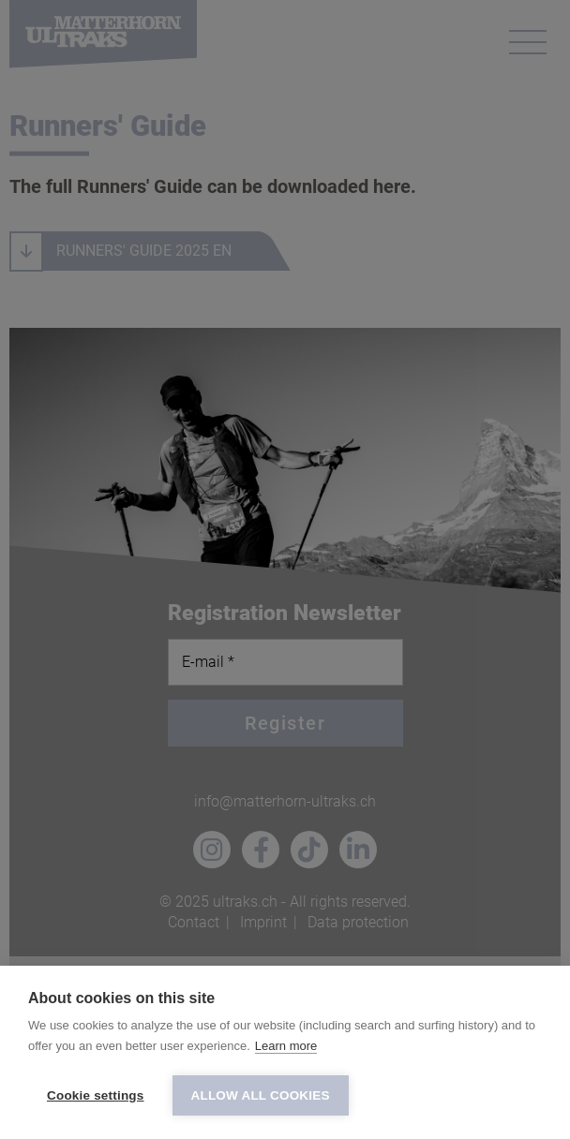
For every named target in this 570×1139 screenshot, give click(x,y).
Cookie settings (95, 1095)
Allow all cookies (260, 1095)
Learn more (286, 1046)
